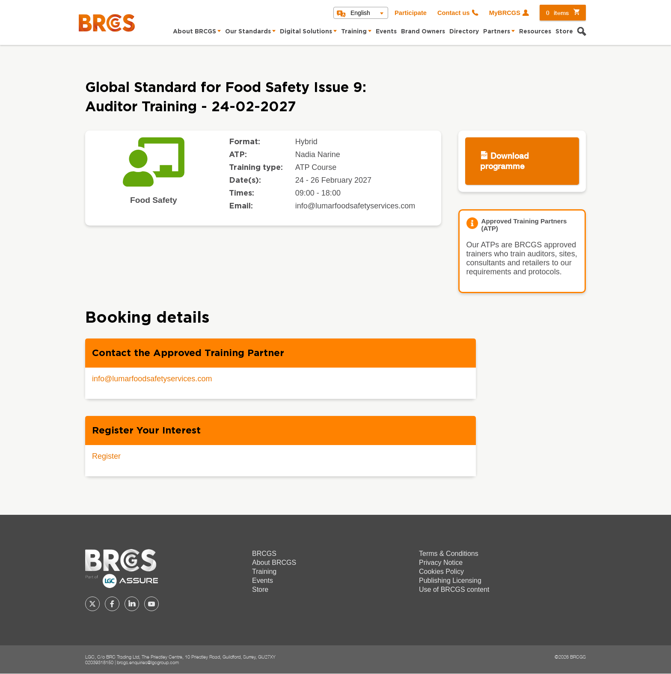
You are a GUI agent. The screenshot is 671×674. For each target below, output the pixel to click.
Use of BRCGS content (454, 589)
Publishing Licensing (450, 580)
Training (354, 32)
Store (564, 32)
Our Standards (248, 32)
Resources (535, 32)
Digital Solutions (306, 32)
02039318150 (99, 662)
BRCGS (264, 553)
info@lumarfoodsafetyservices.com (152, 378)
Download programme (504, 161)
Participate (411, 12)
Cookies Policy (441, 571)
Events (386, 32)
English (360, 12)
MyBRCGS (504, 12)
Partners (496, 32)
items (557, 12)
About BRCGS (194, 32)
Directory (464, 32)
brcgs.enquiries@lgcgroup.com (148, 662)
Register (106, 456)
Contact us (453, 12)
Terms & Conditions (448, 553)
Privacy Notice (441, 562)
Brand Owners (423, 32)
